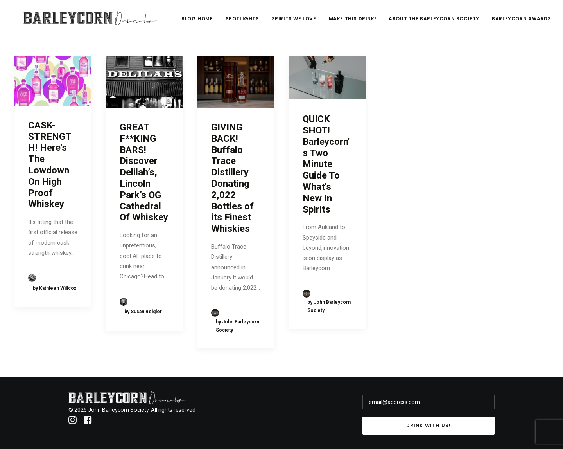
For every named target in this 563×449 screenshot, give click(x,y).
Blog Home (246, 22)
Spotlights (291, 22)
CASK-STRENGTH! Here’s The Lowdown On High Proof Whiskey (50, 165)
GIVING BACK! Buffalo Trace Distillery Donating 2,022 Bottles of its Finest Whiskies (232, 178)
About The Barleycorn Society (482, 22)
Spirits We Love (342, 22)
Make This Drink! (401, 22)
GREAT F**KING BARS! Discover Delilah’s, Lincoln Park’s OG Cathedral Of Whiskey (144, 172)
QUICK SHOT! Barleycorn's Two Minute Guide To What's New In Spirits (326, 164)
